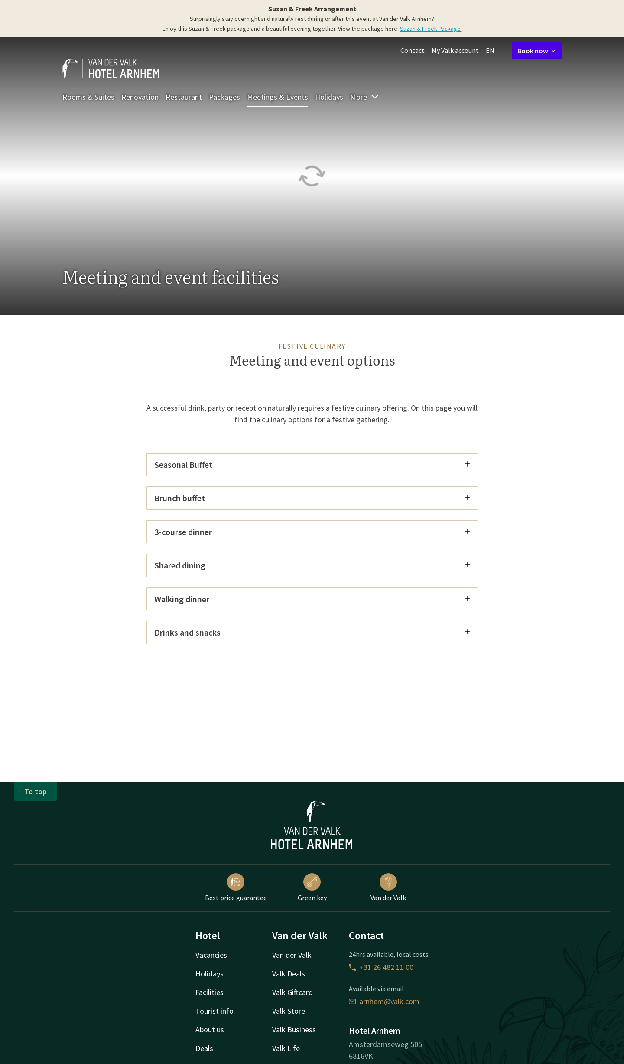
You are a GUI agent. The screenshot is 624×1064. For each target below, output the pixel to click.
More (364, 97)
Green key (312, 887)
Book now (536, 50)
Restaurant (184, 97)
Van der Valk (388, 887)
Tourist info (214, 1011)
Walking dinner (312, 599)
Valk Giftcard (292, 992)
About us (209, 1030)
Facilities (209, 992)
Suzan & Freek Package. (431, 29)
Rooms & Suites (88, 97)
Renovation (140, 97)
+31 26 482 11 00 (381, 967)
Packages (224, 97)
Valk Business (294, 1030)
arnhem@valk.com (384, 1001)
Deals (204, 1048)
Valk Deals (288, 974)
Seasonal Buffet (312, 464)
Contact (412, 50)
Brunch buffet (312, 498)
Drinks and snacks (312, 632)
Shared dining (312, 565)
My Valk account (455, 50)
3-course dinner (312, 531)
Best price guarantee (236, 887)
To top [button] (35, 791)
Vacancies (211, 955)
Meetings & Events (277, 97)
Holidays (329, 97)
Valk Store (288, 1011)
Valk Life (286, 1048)
